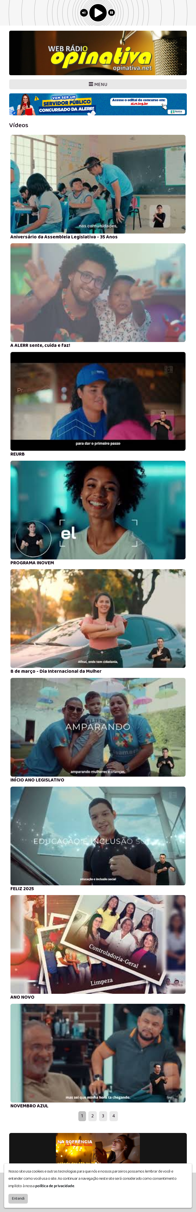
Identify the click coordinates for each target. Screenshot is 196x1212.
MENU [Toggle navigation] (98, 85)
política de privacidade (54, 1186)
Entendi (18, 1198)
